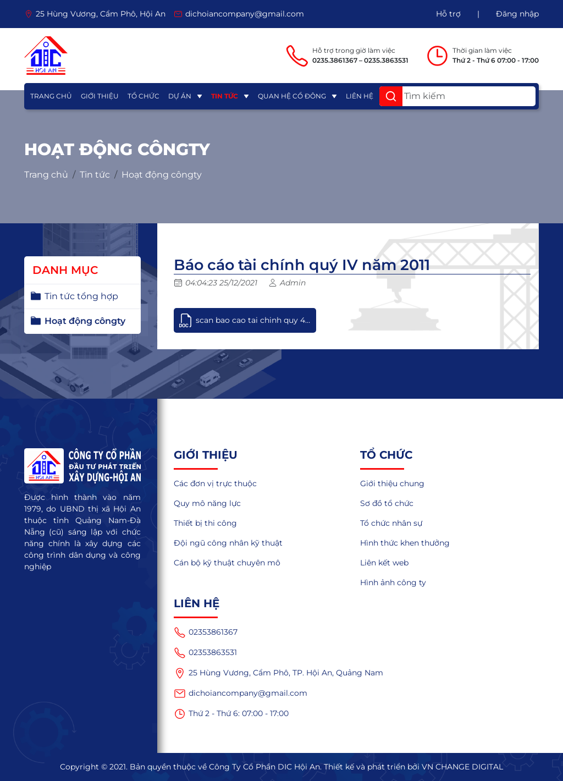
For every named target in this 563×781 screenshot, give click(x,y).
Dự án (179, 96)
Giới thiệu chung (392, 483)
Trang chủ (51, 96)
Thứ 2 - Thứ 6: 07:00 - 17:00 (231, 714)
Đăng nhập (517, 14)
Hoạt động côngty (162, 175)
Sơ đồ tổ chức (386, 503)
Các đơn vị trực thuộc (215, 483)
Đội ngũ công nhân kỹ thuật (228, 543)
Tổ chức (143, 96)
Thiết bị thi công (205, 523)
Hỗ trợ (448, 14)
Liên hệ (359, 96)
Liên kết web (384, 563)
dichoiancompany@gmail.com (240, 694)
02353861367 (206, 632)
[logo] (46, 55)
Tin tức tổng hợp (81, 296)
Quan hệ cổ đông (292, 96)
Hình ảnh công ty (393, 582)
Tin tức (224, 96)
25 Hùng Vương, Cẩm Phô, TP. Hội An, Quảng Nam (278, 673)
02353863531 (205, 653)
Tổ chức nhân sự (391, 523)
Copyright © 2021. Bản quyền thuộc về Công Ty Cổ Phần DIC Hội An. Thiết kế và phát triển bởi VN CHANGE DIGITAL (281, 767)
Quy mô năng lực (207, 503)
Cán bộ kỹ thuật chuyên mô (227, 563)
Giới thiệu (100, 96)
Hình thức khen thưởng (405, 543)
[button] (390, 96)
